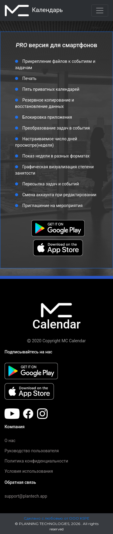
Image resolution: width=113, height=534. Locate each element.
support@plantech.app (26, 496)
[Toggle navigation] (99, 11)
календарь (34, 10)
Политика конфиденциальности (36, 461)
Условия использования (29, 471)
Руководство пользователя (32, 450)
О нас (10, 440)
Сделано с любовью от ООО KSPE (56, 518)
